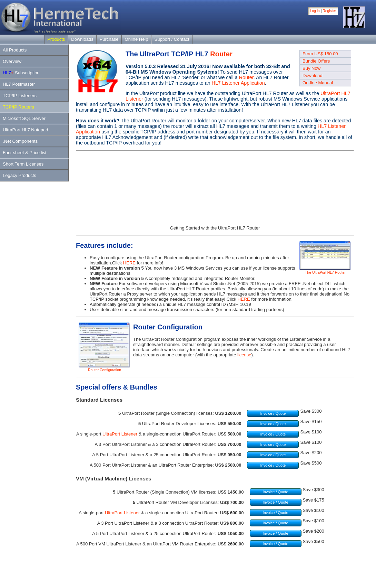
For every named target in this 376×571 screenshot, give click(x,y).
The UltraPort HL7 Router (325, 271)
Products (56, 39)
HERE (129, 262)
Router (221, 54)
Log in (315, 11)
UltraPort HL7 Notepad (25, 129)
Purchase (109, 39)
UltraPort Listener (119, 434)
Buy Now (311, 68)
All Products (15, 50)
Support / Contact (172, 39)
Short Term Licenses (23, 164)
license (244, 354)
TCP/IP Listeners (20, 95)
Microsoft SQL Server (24, 118)
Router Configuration (104, 368)
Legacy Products (19, 175)
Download (313, 75)
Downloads (82, 39)
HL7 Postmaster (19, 84)
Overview (12, 61)
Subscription (21, 72)
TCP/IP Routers (18, 107)
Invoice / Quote (273, 413)
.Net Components (20, 141)
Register (329, 11)
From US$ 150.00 (320, 53)
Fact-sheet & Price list (24, 152)
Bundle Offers (316, 61)
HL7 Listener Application (238, 83)
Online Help (136, 39)
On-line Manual (318, 82)
